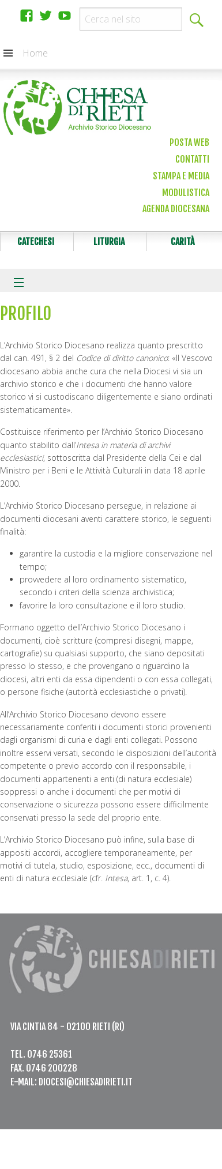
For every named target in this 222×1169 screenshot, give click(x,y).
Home (35, 53)
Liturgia (109, 241)
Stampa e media (181, 176)
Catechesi (35, 241)
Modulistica (185, 192)
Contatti (192, 159)
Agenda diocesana (175, 209)
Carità (182, 241)
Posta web (189, 142)
